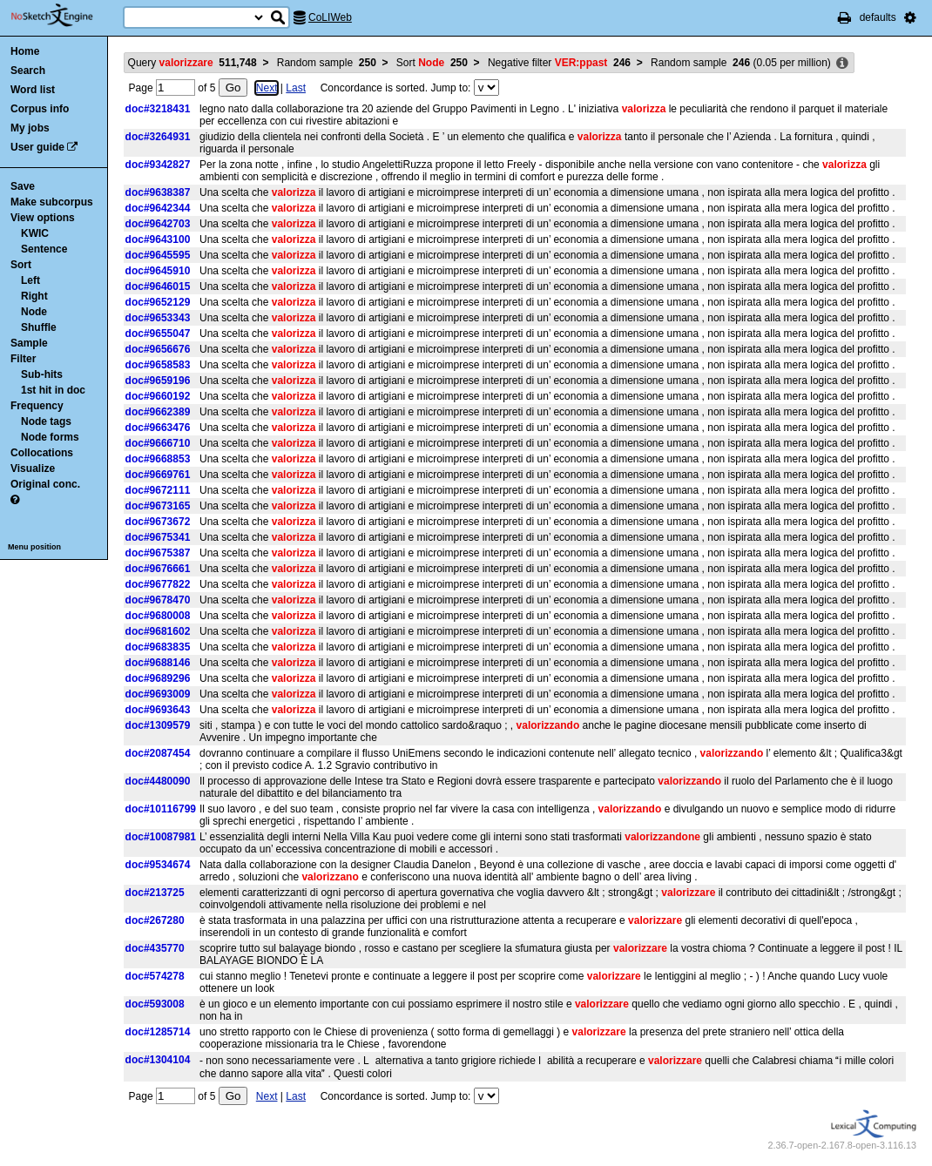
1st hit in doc (53, 390)
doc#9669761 (158, 474)
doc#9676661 (158, 569)
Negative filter (559, 63)
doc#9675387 (158, 553)
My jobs (30, 128)
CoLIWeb (330, 17)
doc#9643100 (158, 239)
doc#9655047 (158, 333)
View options (42, 218)
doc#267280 (155, 920)
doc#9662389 (158, 412)
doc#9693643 (158, 710)
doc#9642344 (158, 208)
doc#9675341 (158, 537)
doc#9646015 (158, 286)
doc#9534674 (158, 865)
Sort (20, 265)
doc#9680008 (158, 616)
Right (34, 296)
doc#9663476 (158, 427)
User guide (37, 147)
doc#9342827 (158, 164)
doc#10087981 (160, 837)
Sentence (44, 249)
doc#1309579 (158, 725)
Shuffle (39, 327)
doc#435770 (155, 948)
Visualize (32, 468)
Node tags (46, 421)
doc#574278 (155, 976)
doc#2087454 (158, 753)
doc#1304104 (158, 1060)
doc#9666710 (158, 443)
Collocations (41, 453)
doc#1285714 (158, 1032)
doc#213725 (155, 892)
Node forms (50, 437)
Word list (32, 90)
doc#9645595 (158, 255)
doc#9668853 (158, 459)
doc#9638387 (158, 192)
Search (27, 70)
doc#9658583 (158, 365)
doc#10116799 (160, 809)
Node (34, 312)
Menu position (34, 547)
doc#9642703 (158, 224)
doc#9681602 (158, 631)
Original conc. (45, 484)
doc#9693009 (158, 694)
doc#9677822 (158, 584)
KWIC (35, 233)
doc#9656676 (158, 349)
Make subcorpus (51, 202)
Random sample (326, 63)
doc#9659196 (158, 380)
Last (296, 88)
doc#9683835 (158, 647)
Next (267, 88)
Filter (23, 359)
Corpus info (39, 109)
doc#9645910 (158, 271)
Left (30, 280)
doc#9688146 (158, 663)
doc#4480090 (158, 781)
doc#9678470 (158, 600)
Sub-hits (42, 374)
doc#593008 (155, 1004)
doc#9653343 (158, 318)
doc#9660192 (158, 396)
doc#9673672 (158, 522)
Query (192, 63)
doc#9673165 (158, 506)
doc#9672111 (158, 490)
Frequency (37, 406)
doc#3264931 (158, 137)
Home (24, 51)
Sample (29, 343)
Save (22, 186)
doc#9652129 (158, 302)
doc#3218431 (158, 109)
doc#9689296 (158, 678)
